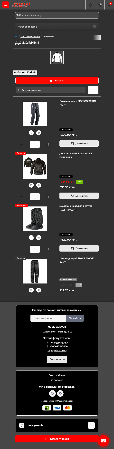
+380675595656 (59, 346)
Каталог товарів (57, 26)
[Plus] (48, 144)
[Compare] (38, 132)
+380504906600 (58, 343)
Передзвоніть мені (57, 350)
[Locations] (90, 5)
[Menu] (5, 4)
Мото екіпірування (30, 36)
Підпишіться (74, 318)
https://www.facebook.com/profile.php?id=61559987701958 (60, 393)
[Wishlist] (31, 132)
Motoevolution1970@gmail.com (57, 401)
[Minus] (21, 144)
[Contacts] (99, 5)
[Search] (18, 15)
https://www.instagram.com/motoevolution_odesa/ (52, 393)
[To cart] (79, 143)
